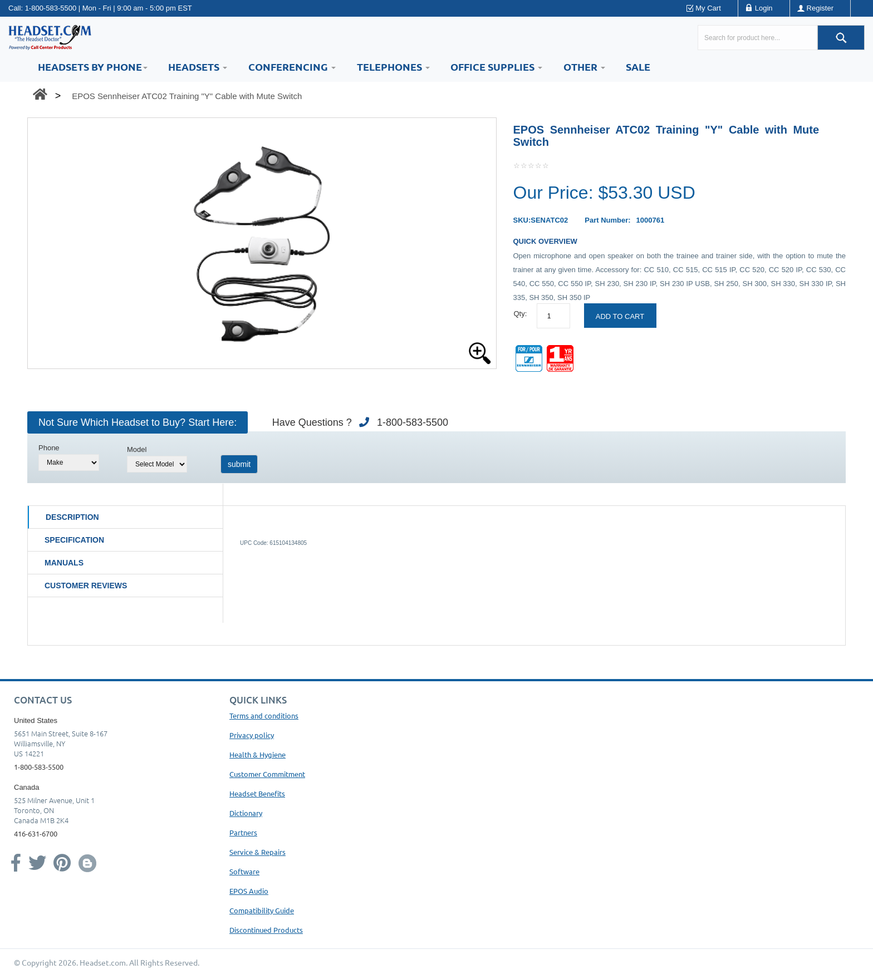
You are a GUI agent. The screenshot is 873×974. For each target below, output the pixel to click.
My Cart (708, 8)
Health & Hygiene (257, 754)
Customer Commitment (267, 774)
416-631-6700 (35, 833)
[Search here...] (757, 37)
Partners (243, 832)
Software (244, 871)
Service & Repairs (257, 852)
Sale (638, 66)
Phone (49, 448)
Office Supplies (496, 66)
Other (584, 66)
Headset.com (103, 962)
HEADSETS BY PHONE (93, 66)
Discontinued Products (266, 929)
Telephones (393, 66)
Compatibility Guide (261, 910)
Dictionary (245, 813)
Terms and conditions (263, 715)
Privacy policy (251, 735)
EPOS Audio (248, 891)
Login (764, 8)
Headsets (197, 66)
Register (820, 8)
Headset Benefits (257, 793)
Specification (74, 539)
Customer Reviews (86, 585)
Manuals (64, 562)
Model (136, 449)
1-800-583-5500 (51, 8)
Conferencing (292, 66)
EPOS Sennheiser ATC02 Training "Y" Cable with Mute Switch (187, 96)
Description (72, 517)
